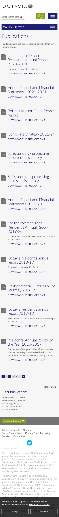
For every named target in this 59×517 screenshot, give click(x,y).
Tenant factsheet (10, 409)
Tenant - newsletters (12, 406)
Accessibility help (11, 430)
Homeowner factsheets (13, 397)
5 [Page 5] (20, 376)
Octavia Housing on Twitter (29, 442)
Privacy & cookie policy (37, 433)
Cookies (6, 436)
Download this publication (25, 73)
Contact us (19, 436)
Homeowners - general (13, 400)
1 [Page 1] (6, 376)
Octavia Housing (17, 8)
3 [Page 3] (13, 376)
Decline (44, 511)
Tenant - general (10, 403)
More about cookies (39, 504)
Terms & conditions (12, 433)
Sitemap (27, 430)
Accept (15, 511)
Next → (23, 376)
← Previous (3, 376)
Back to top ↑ (51, 386)
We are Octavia (13, 27)
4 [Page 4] (16, 376)
